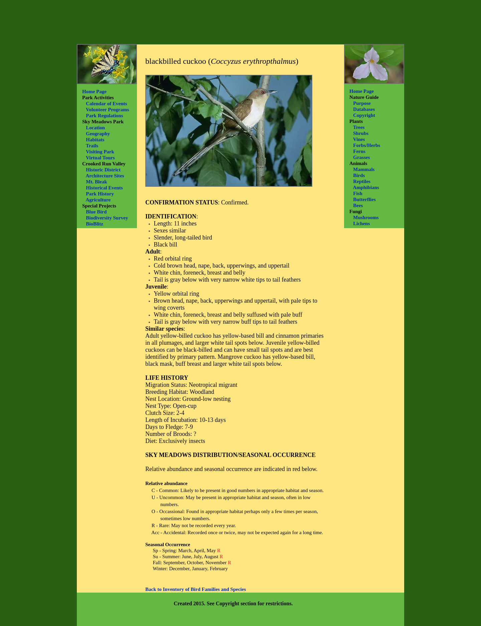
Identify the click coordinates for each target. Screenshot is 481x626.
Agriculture (98, 199)
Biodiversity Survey (107, 217)
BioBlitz (94, 223)
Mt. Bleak (96, 181)
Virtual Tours (100, 157)
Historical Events (104, 187)
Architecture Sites (105, 175)
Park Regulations (104, 115)
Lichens (361, 223)
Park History (100, 193)
